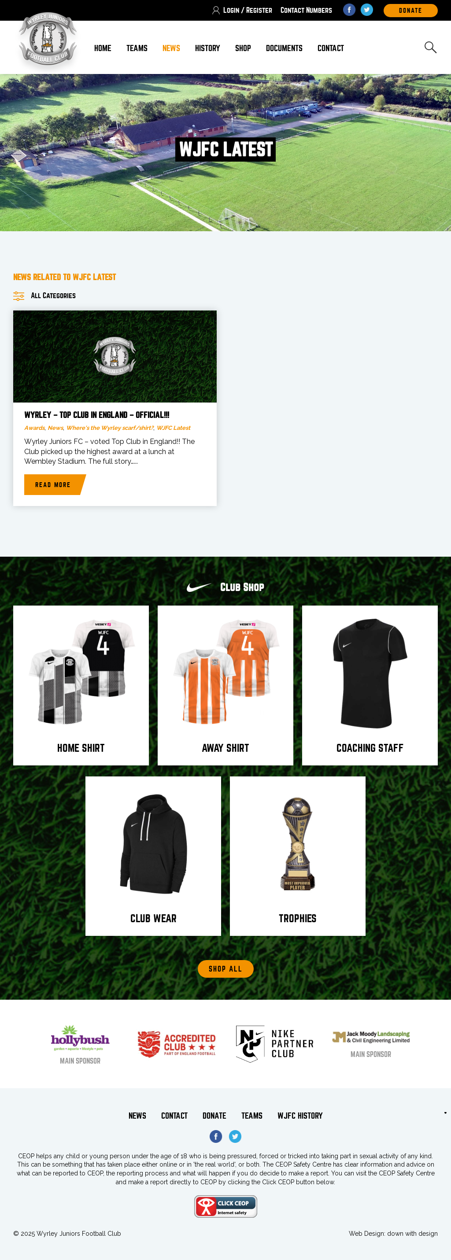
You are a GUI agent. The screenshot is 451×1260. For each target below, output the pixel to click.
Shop (243, 48)
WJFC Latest (173, 428)
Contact (331, 48)
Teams (137, 48)
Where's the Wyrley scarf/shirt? (109, 428)
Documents (284, 48)
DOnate (410, 10)
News (171, 48)
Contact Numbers (306, 10)
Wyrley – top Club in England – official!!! (96, 415)
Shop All (226, 969)
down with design (412, 1233)
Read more (53, 485)
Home (102, 48)
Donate (214, 1116)
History (207, 48)
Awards (34, 428)
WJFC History (300, 1116)
